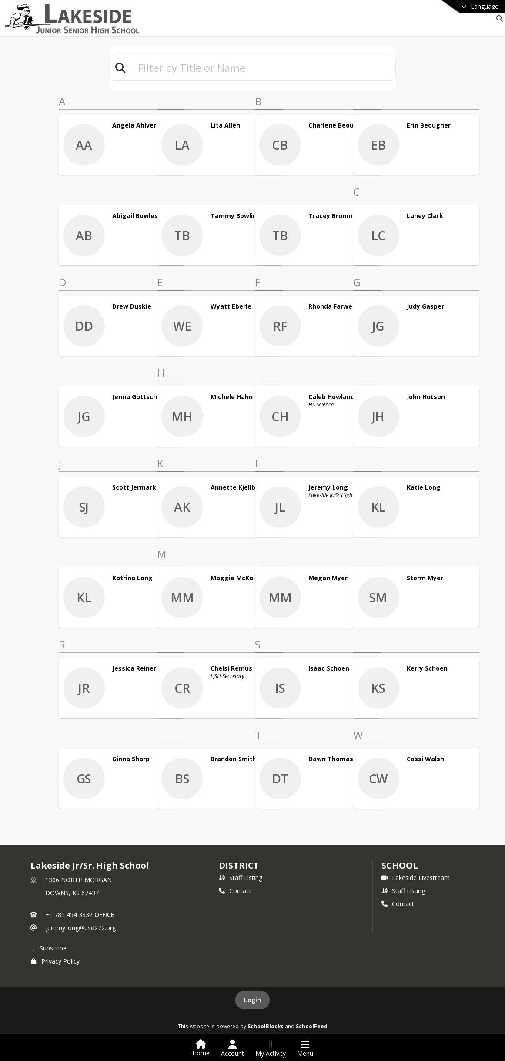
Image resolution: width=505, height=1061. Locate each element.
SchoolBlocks (265, 1026)
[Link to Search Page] (498, 18)
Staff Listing (240, 877)
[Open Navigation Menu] (305, 1048)
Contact (235, 890)
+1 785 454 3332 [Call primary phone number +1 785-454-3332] (69, 914)
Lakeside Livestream (415, 877)
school (399, 865)
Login (252, 1000)
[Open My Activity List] (270, 1048)
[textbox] (263, 67)
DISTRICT (239, 865)
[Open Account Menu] (232, 1048)
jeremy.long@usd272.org (81, 927)
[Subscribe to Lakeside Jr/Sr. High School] (49, 948)
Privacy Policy (55, 961)
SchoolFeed (312, 1026)
